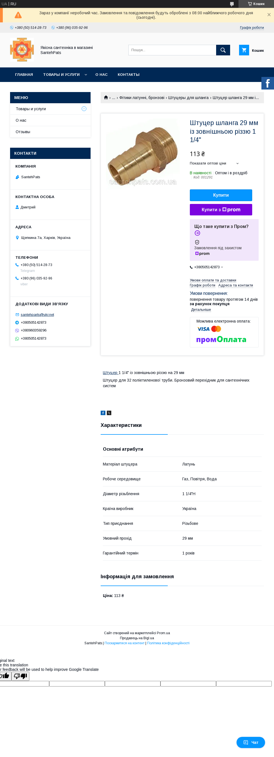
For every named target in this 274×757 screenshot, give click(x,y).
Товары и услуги (61, 74)
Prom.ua (163, 633)
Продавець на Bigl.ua (137, 638)
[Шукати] (223, 50)
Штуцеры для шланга (188, 97)
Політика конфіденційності (168, 643)
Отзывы (23, 132)
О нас (101, 74)
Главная (24, 74)
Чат (250, 742)
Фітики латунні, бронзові (141, 97)
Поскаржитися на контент (125, 643)
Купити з (221, 209)
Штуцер (111, 372)
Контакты (129, 74)
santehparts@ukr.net (37, 314)
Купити (221, 195)
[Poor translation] (20, 676)
